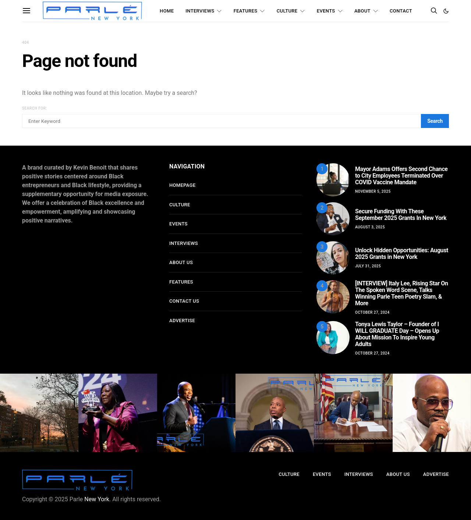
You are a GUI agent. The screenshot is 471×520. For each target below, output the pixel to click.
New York (96, 499)
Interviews (199, 11)
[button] (446, 11)
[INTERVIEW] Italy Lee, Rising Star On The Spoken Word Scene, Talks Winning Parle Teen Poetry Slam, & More (401, 293)
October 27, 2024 (372, 312)
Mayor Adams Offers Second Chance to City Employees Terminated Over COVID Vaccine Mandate (401, 175)
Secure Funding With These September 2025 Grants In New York (400, 214)
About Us (181, 262)
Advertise (182, 320)
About (362, 11)
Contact (401, 11)
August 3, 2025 (370, 227)
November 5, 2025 (373, 191)
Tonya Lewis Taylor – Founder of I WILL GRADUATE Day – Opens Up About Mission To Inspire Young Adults (397, 334)
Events (326, 11)
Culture (287, 11)
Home (167, 11)
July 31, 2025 (368, 266)
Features (246, 11)
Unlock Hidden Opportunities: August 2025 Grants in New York (401, 253)
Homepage (182, 185)
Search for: (34, 108)
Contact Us (184, 301)
